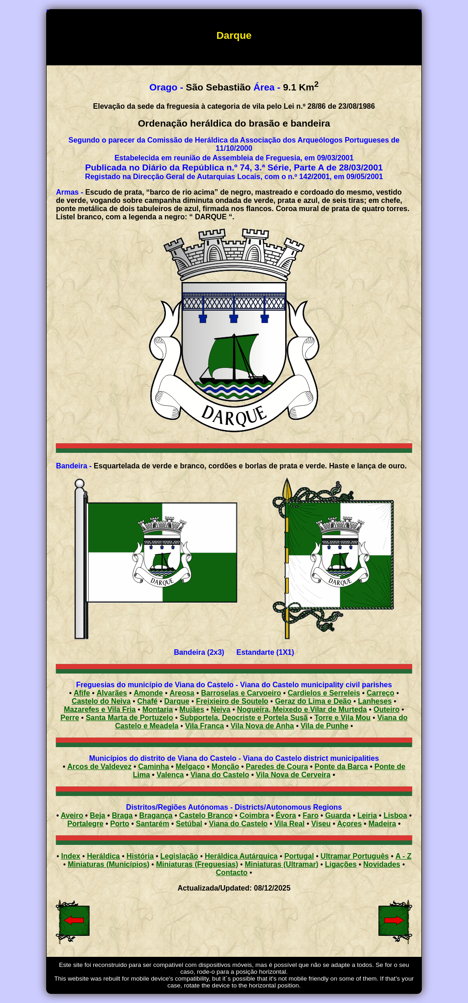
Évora (286, 815)
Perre (69, 718)
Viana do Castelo (220, 775)
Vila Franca (204, 726)
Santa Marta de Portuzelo (129, 718)
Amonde (148, 693)
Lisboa (395, 815)
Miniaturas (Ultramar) (282, 864)
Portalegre (85, 824)
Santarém (152, 824)
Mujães (192, 709)
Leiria (367, 815)
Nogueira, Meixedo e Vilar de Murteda (302, 709)
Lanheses (375, 701)
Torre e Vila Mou (342, 718)
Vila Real (289, 824)
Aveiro (72, 815)
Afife (82, 693)
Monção (225, 766)
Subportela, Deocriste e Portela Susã (244, 718)
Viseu (320, 824)
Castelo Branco (206, 815)
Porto (119, 824)
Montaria (157, 709)
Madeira (382, 824)
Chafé (147, 701)
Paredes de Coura (277, 766)
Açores (349, 824)
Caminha (153, 766)
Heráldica (103, 856)
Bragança (156, 815)
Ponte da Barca (340, 766)
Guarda (338, 815)
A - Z (403, 856)
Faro (311, 815)
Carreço (380, 693)
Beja (97, 815)
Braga (122, 815)
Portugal (299, 856)
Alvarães (111, 693)
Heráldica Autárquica (241, 856)
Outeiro (386, 709)
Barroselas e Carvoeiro (241, 693)
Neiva (220, 709)
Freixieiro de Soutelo (232, 701)
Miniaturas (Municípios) (108, 864)
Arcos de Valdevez (99, 766)
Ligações (340, 864)
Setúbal (189, 824)
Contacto (231, 872)
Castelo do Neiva (101, 701)
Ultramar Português (354, 856)
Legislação (179, 856)
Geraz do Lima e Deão (313, 701)
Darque (176, 701)
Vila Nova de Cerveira (293, 775)
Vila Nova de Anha (262, 726)
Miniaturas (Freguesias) (197, 864)
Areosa (182, 693)
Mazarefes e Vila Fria (100, 709)
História (140, 856)
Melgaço (190, 766)
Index (70, 856)
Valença (170, 775)
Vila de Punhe (325, 726)
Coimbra (254, 815)
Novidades (381, 864)
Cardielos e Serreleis (323, 693)
